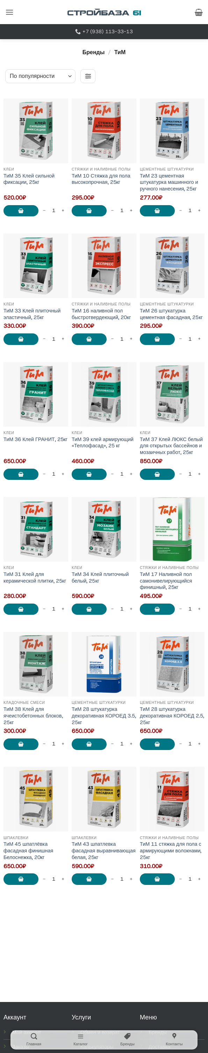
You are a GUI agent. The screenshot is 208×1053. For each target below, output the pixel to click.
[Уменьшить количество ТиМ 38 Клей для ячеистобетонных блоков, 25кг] (44, 744)
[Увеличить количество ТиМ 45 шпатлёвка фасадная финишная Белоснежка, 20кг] (63, 879)
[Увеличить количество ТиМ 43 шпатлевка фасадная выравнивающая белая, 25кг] (131, 879)
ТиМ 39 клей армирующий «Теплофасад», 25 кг (103, 442)
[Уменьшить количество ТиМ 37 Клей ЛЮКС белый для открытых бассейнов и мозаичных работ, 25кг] (181, 474)
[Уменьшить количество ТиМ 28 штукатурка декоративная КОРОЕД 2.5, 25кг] (181, 744)
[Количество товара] (54, 210)
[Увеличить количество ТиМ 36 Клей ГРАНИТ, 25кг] (63, 474)
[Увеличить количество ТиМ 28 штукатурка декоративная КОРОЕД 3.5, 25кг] (131, 744)
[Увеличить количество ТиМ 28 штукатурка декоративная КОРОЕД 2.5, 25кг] (199, 744)
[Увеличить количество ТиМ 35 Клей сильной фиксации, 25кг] (63, 210)
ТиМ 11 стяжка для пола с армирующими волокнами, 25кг (171, 850)
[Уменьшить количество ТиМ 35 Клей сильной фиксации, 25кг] (44, 210)
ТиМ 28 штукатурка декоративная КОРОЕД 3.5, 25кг (104, 716)
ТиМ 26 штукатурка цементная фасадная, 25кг (171, 314)
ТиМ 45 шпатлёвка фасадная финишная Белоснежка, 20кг (28, 850)
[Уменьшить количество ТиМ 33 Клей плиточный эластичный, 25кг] (44, 339)
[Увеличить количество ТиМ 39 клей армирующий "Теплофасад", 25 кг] (131, 474)
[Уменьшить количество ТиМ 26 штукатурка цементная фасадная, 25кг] (181, 339)
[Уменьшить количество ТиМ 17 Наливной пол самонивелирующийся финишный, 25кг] (181, 609)
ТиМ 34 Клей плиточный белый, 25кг (100, 577)
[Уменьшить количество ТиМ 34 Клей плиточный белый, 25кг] (112, 609)
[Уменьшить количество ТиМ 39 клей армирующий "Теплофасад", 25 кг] (112, 474)
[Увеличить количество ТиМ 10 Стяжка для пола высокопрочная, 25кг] (131, 210)
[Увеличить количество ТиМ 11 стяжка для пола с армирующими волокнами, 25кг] (199, 879)
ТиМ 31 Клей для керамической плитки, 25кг (34, 577)
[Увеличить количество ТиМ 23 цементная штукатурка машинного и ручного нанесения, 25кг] (199, 210)
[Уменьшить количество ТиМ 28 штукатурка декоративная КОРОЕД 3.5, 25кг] (112, 744)
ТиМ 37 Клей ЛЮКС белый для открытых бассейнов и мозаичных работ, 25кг (171, 446)
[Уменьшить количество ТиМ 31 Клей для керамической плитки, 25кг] (44, 609)
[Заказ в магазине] (40, 76)
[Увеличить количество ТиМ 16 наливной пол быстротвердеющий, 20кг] (131, 339)
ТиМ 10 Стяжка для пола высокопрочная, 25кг (101, 179)
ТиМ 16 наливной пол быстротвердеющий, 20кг (101, 314)
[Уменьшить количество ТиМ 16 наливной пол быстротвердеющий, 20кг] (112, 339)
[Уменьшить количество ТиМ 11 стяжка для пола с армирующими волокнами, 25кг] (181, 879)
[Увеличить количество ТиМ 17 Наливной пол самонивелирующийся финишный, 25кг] (199, 609)
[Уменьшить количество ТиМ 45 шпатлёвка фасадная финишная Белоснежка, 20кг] (44, 879)
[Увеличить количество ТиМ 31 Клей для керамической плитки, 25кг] (63, 609)
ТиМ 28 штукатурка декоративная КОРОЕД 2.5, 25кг (172, 716)
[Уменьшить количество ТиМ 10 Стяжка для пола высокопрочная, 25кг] (112, 210)
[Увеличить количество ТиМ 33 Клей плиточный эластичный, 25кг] (63, 339)
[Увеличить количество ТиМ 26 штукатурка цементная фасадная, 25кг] (199, 339)
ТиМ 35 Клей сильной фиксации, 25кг (29, 179)
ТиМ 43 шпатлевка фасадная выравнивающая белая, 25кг (104, 850)
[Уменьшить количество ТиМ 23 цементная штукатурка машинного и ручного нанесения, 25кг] (181, 210)
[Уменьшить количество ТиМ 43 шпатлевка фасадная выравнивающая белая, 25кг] (112, 879)
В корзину (20, 210)
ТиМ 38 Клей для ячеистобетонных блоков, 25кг (33, 716)
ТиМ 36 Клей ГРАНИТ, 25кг (35, 439)
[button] (9, 12)
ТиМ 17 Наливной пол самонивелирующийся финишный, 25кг (166, 581)
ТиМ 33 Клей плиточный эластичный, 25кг (31, 314)
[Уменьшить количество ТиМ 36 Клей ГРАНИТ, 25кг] (44, 474)
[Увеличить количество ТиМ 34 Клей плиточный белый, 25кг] (131, 609)
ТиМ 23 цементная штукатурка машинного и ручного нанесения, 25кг (169, 182)
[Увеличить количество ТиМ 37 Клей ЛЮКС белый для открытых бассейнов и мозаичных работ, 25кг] (199, 474)
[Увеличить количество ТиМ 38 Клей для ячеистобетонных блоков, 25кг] (63, 744)
